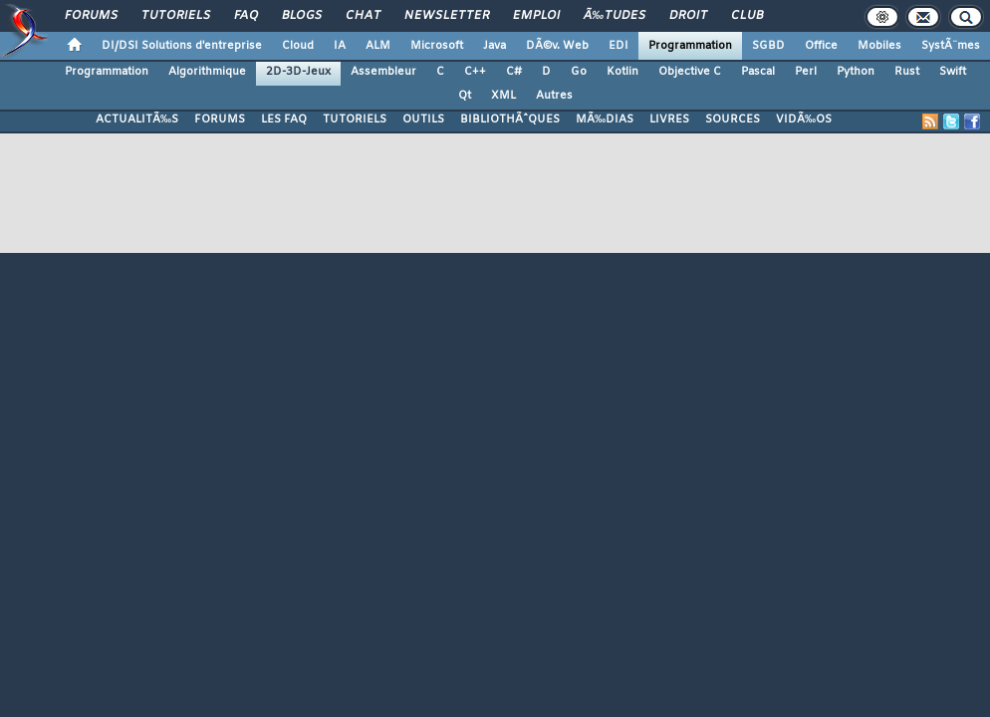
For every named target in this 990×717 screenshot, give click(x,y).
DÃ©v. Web (557, 46)
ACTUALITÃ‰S (137, 119)
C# (514, 72)
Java (494, 46)
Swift (952, 72)
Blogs (302, 16)
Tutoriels (175, 16)
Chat (363, 16)
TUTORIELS (354, 119)
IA (340, 46)
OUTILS (423, 119)
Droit (688, 16)
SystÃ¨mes (950, 46)
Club (747, 16)
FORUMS (219, 119)
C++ (475, 72)
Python (855, 72)
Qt (464, 96)
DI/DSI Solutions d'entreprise (182, 46)
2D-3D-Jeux (298, 72)
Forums (91, 16)
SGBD (768, 46)
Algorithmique (207, 72)
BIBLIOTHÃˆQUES (510, 119)
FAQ (246, 16)
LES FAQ (284, 119)
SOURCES (732, 119)
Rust (906, 72)
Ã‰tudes (614, 16)
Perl (806, 72)
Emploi (536, 16)
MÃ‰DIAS (604, 119)
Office (821, 46)
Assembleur (383, 72)
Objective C (689, 72)
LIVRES (669, 119)
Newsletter (446, 16)
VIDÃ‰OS (804, 119)
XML (503, 96)
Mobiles (879, 46)
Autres (554, 96)
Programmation (690, 46)
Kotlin (622, 72)
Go (579, 72)
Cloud (298, 46)
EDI (618, 46)
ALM (378, 46)
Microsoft (436, 46)
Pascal (758, 72)
